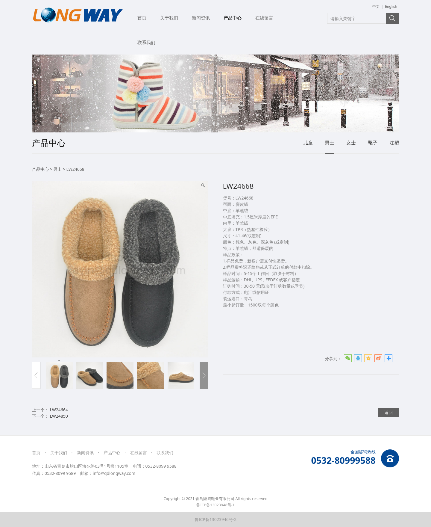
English (391, 6)
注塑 (394, 142)
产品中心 (233, 18)
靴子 (372, 142)
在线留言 (264, 18)
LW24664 (59, 410)
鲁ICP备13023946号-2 (216, 519)
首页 (141, 18)
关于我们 (169, 18)
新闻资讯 (201, 18)
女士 (351, 142)
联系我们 (146, 42)
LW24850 (59, 416)
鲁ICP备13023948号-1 (215, 505)
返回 (388, 412)
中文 (376, 6)
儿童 (308, 142)
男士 (329, 142)
